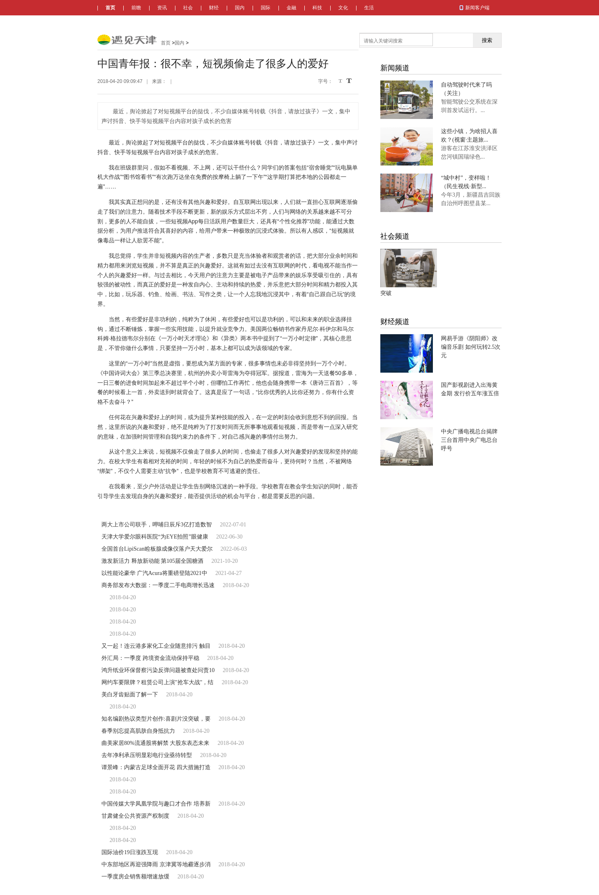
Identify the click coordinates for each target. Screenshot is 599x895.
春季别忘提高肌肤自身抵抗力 (138, 731)
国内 (240, 8)
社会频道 (394, 236)
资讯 (162, 8)
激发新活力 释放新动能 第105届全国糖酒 (152, 561)
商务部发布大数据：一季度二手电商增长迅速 (158, 585)
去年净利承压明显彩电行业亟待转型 (146, 755)
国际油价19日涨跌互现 (129, 852)
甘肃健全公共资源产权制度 (135, 816)
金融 (291, 8)
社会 (188, 8)
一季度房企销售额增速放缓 (135, 877)
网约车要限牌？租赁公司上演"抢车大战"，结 (157, 682)
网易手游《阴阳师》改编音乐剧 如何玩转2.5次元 (470, 346)
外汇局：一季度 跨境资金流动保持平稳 (150, 658)
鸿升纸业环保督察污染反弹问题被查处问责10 (158, 670)
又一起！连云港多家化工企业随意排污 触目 (156, 646)
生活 (369, 8)
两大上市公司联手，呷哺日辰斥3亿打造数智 (156, 525)
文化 (343, 8)
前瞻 (136, 8)
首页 (110, 8)
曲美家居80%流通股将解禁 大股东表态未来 (155, 743)
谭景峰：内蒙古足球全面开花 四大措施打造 (156, 767)
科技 (317, 8)
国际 (265, 8)
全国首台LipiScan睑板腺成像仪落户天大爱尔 (157, 549)
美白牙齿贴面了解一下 (129, 694)
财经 (214, 8)
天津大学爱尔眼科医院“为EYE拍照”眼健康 (154, 537)
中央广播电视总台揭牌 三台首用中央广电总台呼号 (469, 440)
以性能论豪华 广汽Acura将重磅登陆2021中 (154, 573)
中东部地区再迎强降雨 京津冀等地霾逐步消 (156, 864)
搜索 (487, 40)
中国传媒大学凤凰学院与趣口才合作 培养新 (156, 804)
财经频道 (394, 322)
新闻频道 (394, 68)
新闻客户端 (477, 8)
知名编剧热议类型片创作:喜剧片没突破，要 (156, 719)
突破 (386, 293)
